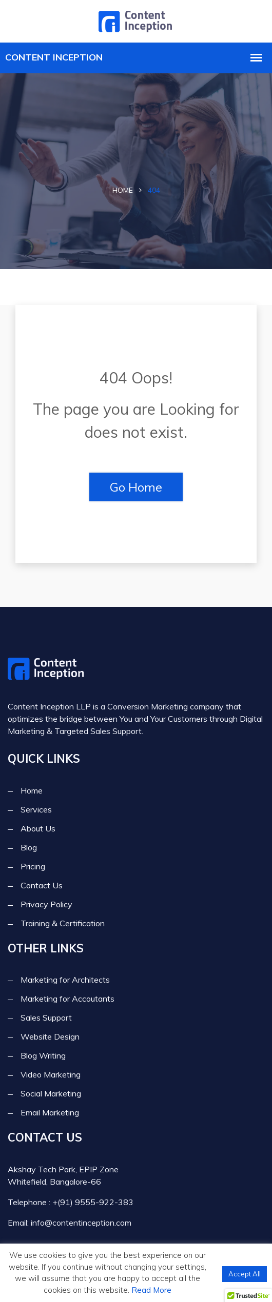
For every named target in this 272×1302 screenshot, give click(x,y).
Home (122, 190)
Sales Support (46, 1017)
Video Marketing (51, 1074)
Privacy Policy (46, 904)
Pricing (33, 866)
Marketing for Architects (65, 979)
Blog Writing (43, 1055)
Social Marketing (51, 1093)
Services (36, 809)
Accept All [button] (244, 1274)
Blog (29, 847)
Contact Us (42, 885)
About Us (38, 828)
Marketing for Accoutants (67, 998)
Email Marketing (50, 1112)
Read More (151, 1290)
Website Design (50, 1036)
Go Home (136, 487)
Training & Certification (63, 923)
